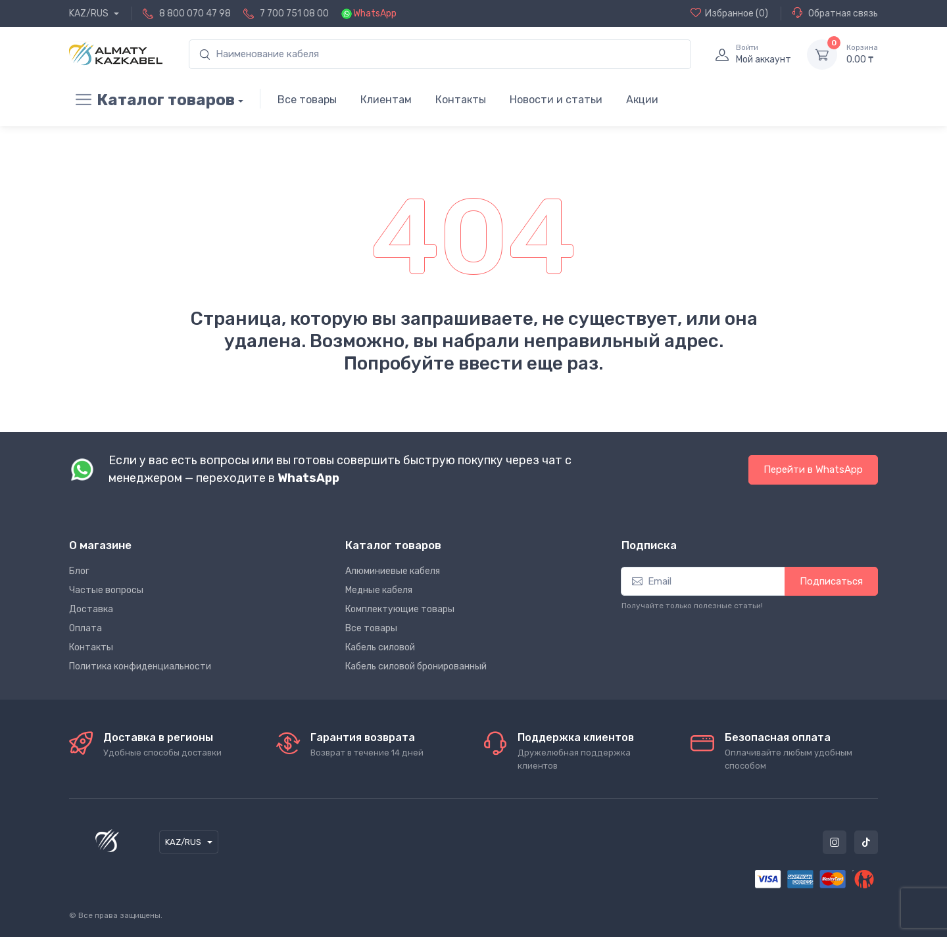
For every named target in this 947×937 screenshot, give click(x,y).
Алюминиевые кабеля (392, 571)
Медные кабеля (378, 590)
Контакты (460, 99)
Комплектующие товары (399, 609)
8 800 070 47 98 (195, 13)
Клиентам (386, 99)
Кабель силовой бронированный (416, 666)
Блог (79, 571)
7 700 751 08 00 (294, 13)
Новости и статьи (556, 99)
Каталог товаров (152, 100)
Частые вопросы (106, 590)
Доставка (91, 609)
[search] (440, 54)
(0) (729, 13)
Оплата (85, 628)
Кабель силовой (380, 647)
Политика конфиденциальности (140, 666)
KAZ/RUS (89, 13)
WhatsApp (375, 13)
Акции (642, 99)
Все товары (307, 99)
